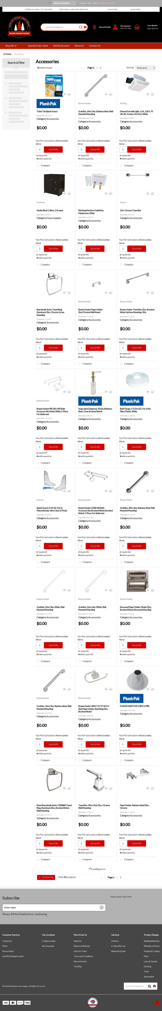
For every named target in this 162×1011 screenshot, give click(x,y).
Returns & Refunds (82, 946)
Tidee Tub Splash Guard (47, 111)
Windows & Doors (152, 946)
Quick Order (135, 9)
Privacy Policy (8, 951)
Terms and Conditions (83, 956)
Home (7, 54)
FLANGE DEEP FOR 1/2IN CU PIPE (134, 706)
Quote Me (53, 149)
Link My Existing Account (12, 956)
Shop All (9, 45)
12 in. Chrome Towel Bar (130, 210)
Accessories (53, 119)
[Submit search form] (81, 27)
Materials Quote (118, 951)
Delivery (115, 941)
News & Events (80, 961)
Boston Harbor (84, 103)
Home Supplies (54, 218)
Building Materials (151, 941)
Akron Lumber (48, 946)
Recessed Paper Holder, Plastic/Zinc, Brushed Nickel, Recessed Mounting (136, 608)
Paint (146, 956)
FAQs (4, 946)
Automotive (149, 977)
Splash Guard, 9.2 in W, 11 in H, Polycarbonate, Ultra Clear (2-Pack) (52, 509)
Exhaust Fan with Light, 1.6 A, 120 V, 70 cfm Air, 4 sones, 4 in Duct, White (136, 112)
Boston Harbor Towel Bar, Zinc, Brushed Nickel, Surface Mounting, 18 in (137, 311)
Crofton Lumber (49, 941)
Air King (123, 103)
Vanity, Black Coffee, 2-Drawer (50, 210)
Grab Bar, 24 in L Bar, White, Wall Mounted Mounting (50, 608)
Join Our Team (80, 951)
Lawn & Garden (150, 961)
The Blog (78, 966)
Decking (147, 966)
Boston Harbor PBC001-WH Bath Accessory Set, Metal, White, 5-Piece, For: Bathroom (52, 412)
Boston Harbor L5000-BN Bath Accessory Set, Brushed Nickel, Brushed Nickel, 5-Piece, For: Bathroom (95, 511)
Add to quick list (44, 159)
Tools (146, 971)
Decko (123, 202)
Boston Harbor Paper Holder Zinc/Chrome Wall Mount (90, 311)
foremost (41, 202)
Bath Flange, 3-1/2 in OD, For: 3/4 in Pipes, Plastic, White (135, 410)
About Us (79, 45)
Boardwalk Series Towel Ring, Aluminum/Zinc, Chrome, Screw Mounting (50, 312)
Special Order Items (38, 45)
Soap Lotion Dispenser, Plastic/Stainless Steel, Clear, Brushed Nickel (95, 410)
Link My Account (61, 45)
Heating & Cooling (151, 951)
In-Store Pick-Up (118, 946)
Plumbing (18, 54)
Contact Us (94, 45)
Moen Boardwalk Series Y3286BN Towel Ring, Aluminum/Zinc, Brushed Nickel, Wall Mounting (54, 808)
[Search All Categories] (64, 27)
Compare (43, 166)
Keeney (40, 500)
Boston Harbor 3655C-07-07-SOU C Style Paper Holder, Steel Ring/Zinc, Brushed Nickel (93, 709)
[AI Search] (85, 27)
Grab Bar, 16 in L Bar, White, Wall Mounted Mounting (92, 608)
